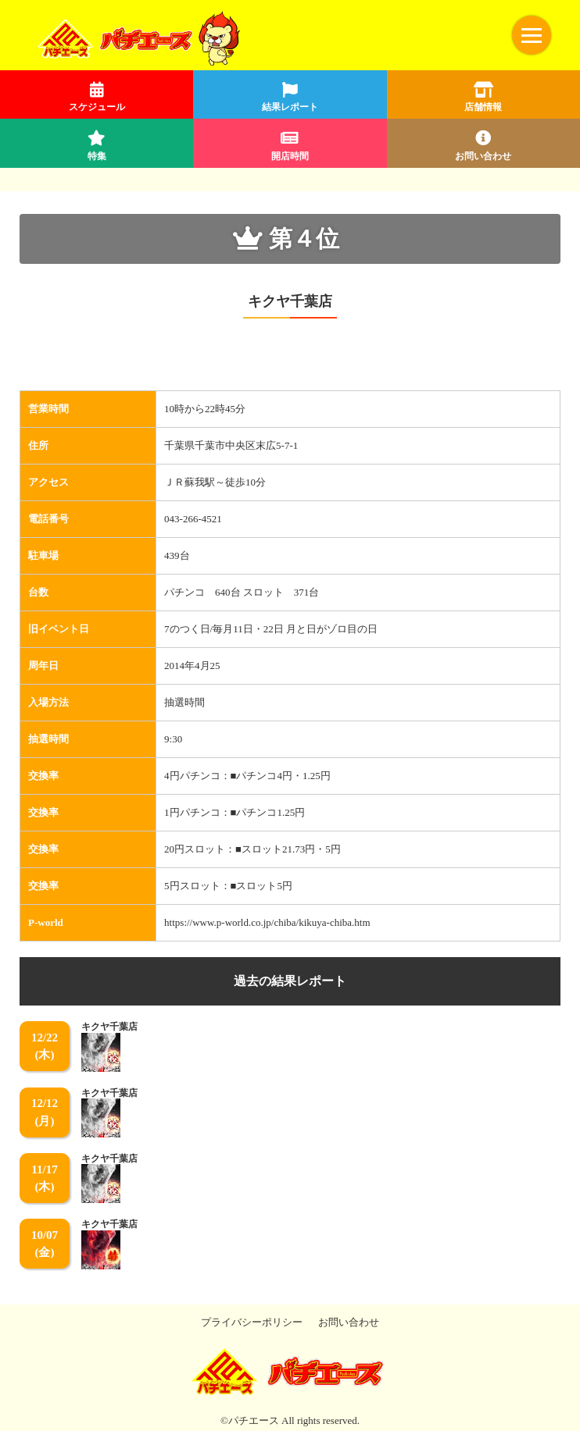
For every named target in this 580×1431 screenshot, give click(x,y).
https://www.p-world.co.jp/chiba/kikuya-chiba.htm (267, 922)
